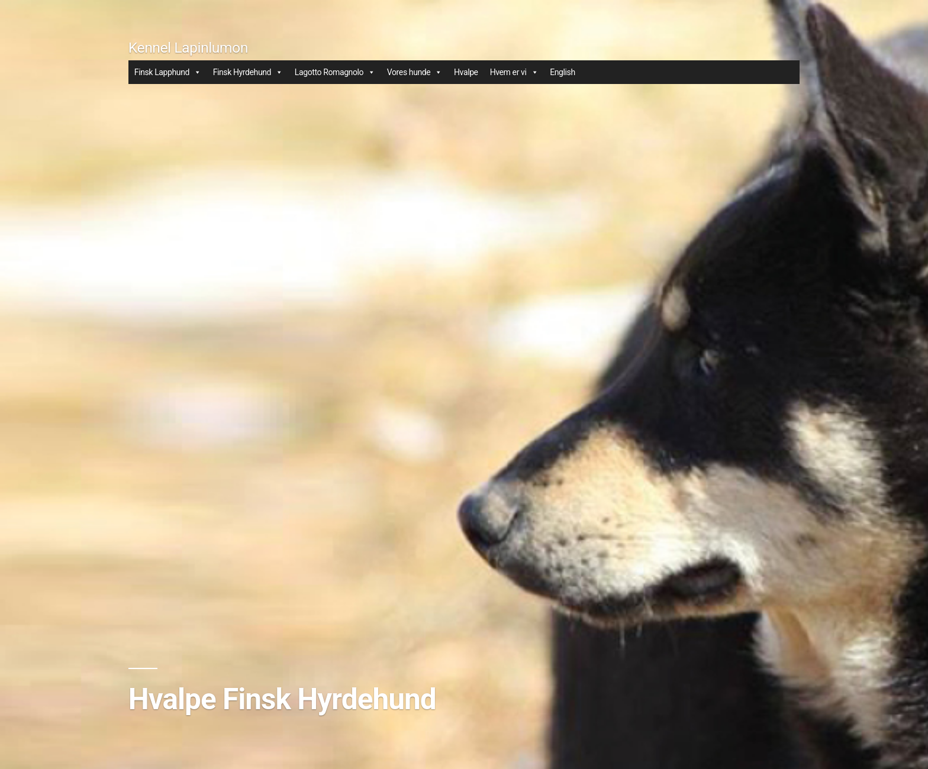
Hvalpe (466, 72)
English (562, 72)
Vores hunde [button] (414, 72)
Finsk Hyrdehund (248, 72)
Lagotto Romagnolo (335, 72)
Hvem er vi (514, 72)
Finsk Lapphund (167, 72)
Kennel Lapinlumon (188, 47)
